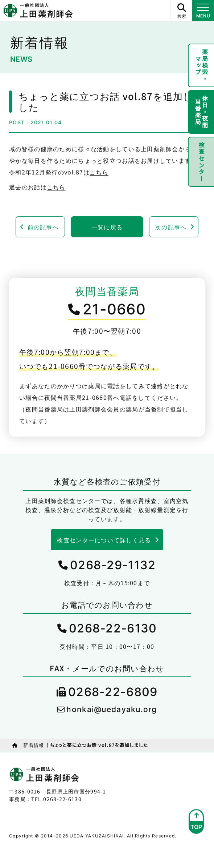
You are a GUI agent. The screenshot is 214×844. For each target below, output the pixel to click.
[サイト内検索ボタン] (181, 10)
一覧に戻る (107, 226)
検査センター (201, 162)
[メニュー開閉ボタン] (203, 10)
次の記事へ (170, 226)
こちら (99, 172)
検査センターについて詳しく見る (104, 539)
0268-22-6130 (113, 628)
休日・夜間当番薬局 (201, 112)
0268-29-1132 (113, 565)
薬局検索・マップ (201, 65)
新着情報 (33, 744)
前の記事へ (43, 226)
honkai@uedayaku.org (111, 709)
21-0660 (114, 309)
